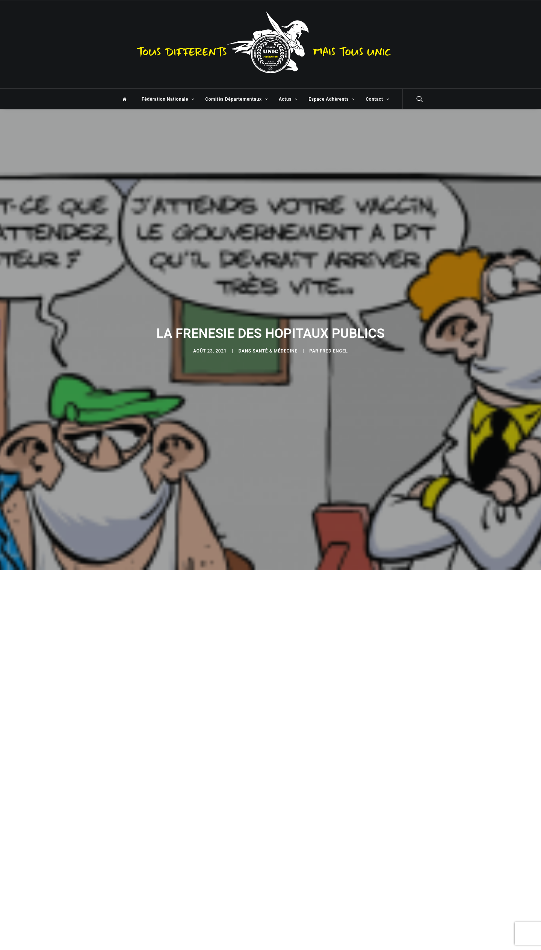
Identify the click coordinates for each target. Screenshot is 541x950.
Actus (288, 99)
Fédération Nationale (168, 99)
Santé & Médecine (275, 347)
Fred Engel (334, 347)
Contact (377, 99)
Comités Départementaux (236, 99)
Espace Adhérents (331, 99)
